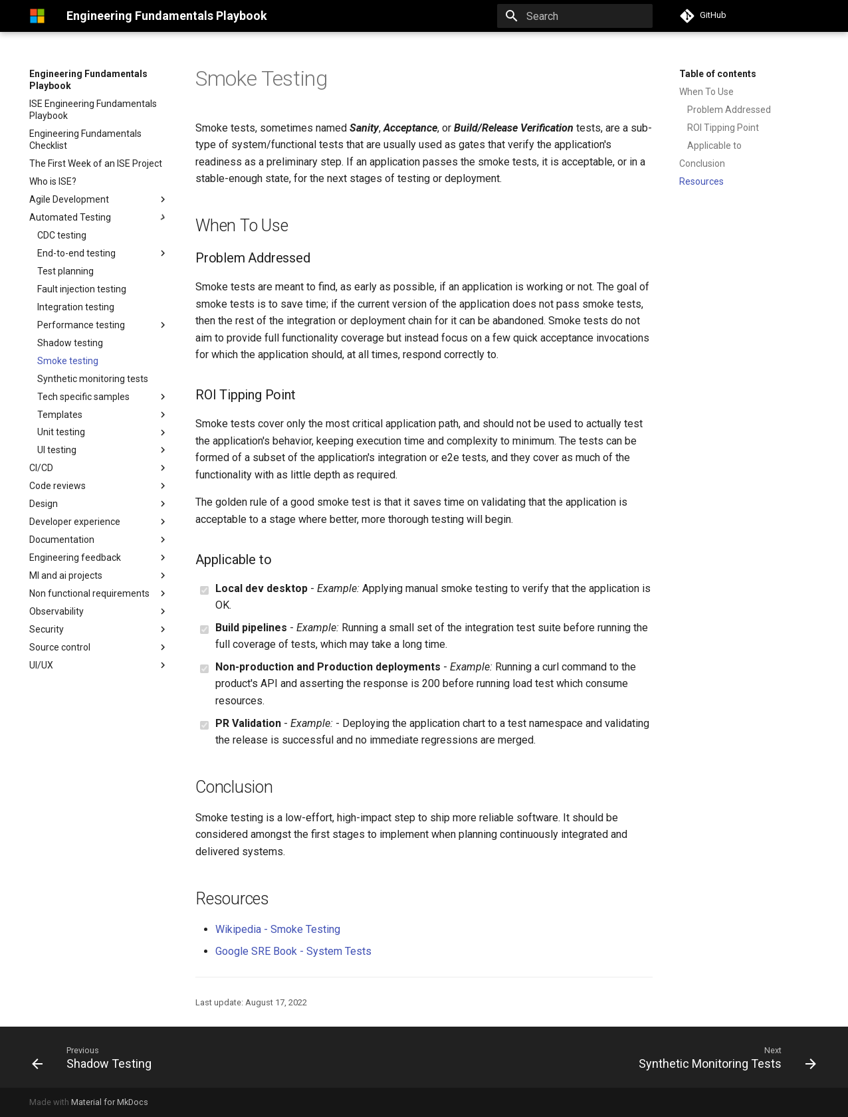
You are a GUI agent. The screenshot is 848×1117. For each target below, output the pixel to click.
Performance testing (81, 325)
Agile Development (69, 199)
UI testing (56, 450)
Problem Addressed (729, 109)
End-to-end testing (76, 253)
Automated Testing (70, 217)
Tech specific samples (103, 397)
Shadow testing (70, 343)
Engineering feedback (75, 557)
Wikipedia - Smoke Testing (277, 929)
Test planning (65, 271)
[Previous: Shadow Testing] (95, 1057)
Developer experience (74, 521)
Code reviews (57, 485)
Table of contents (717, 73)
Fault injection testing (81, 289)
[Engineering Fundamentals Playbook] (37, 16)
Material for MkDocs (109, 1102)
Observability (56, 611)
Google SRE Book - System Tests (293, 951)
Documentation (61, 539)
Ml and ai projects (65, 575)
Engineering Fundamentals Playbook (88, 79)
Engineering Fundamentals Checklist (85, 139)
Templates (103, 415)
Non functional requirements (99, 593)
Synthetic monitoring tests (92, 378)
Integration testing (75, 307)
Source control (59, 647)
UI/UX (41, 665)
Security (46, 629)
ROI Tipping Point (723, 127)
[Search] (575, 16)
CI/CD (41, 467)
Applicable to (714, 145)
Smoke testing (67, 360)
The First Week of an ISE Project (95, 163)
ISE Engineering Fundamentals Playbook (93, 109)
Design (99, 504)
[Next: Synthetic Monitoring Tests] (724, 1057)
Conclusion (702, 163)
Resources (701, 181)
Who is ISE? (52, 181)
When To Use (706, 91)
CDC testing (61, 235)
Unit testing (61, 432)
